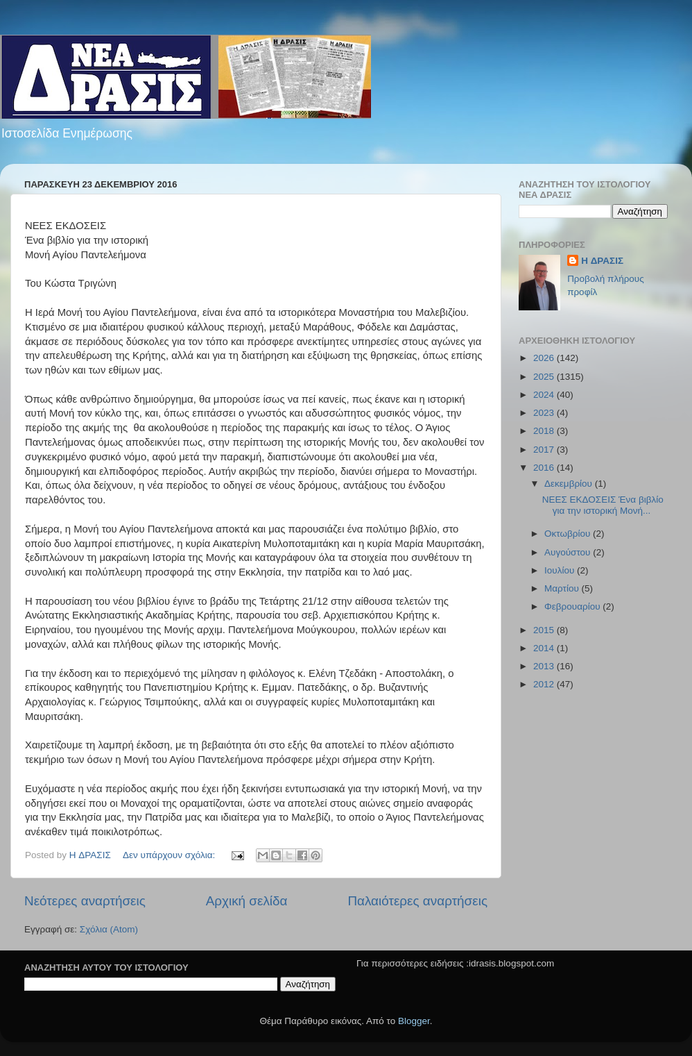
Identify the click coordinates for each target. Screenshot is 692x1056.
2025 (545, 376)
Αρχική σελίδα (247, 901)
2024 (545, 394)
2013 (545, 666)
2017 (545, 449)
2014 (545, 648)
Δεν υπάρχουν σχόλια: (170, 855)
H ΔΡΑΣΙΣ (602, 260)
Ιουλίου (560, 570)
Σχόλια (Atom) (109, 929)
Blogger (414, 1021)
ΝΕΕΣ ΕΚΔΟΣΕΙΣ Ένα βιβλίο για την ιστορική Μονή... (603, 505)
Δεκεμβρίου (569, 483)
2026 (545, 358)
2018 (545, 431)
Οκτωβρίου (568, 533)
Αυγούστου (568, 552)
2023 (545, 413)
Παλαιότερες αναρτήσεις (417, 901)
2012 (545, 684)
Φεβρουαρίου (573, 606)
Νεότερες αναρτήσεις (85, 901)
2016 (545, 467)
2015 (545, 630)
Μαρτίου (563, 588)
